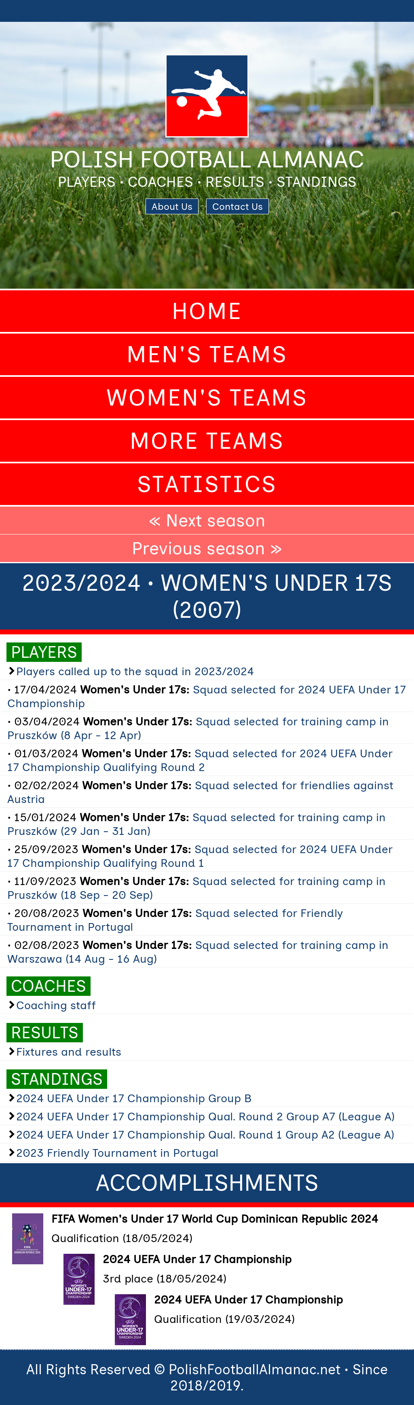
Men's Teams (207, 354)
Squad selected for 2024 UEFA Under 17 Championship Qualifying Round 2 (200, 760)
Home (207, 311)
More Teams (207, 440)
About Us (172, 206)
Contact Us (237, 206)
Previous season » (207, 548)
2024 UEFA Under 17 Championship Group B (133, 1098)
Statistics (207, 484)
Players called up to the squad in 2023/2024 (135, 671)
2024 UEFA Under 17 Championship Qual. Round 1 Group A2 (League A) (205, 1134)
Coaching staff (56, 1005)
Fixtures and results (68, 1052)
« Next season (207, 520)
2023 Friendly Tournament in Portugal (117, 1153)
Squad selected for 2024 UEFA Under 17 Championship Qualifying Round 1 (200, 856)
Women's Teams (207, 397)
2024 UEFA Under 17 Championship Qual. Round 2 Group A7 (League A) (205, 1116)
